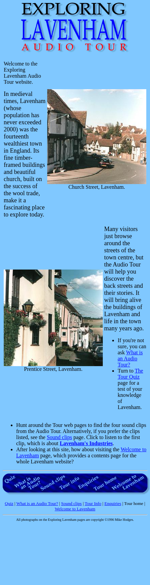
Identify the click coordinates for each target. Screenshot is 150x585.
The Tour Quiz (130, 374)
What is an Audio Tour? (130, 358)
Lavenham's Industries (86, 443)
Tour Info (93, 503)
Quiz (9, 503)
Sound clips (59, 437)
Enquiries (112, 503)
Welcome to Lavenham (75, 508)
